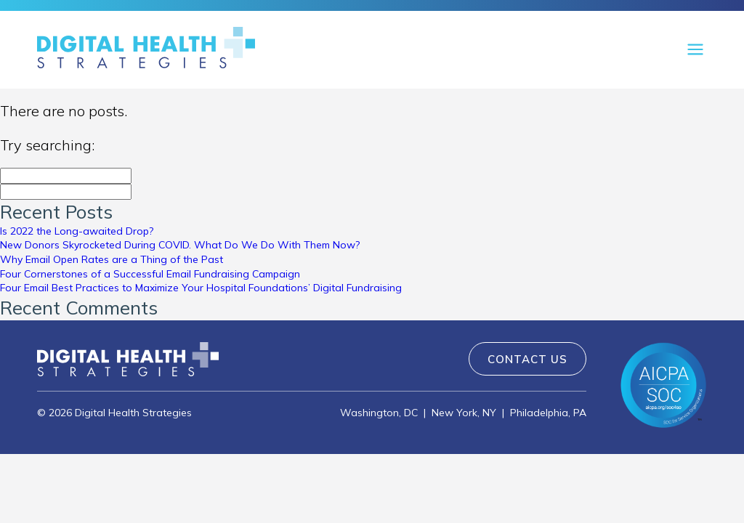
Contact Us (527, 359)
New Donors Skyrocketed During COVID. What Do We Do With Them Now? (180, 244)
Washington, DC (379, 412)
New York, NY (464, 412)
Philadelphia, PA (548, 412)
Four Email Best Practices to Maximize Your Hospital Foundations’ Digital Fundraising (201, 287)
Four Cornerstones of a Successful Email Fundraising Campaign (150, 273)
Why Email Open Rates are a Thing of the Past (111, 259)
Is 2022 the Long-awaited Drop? (76, 231)
